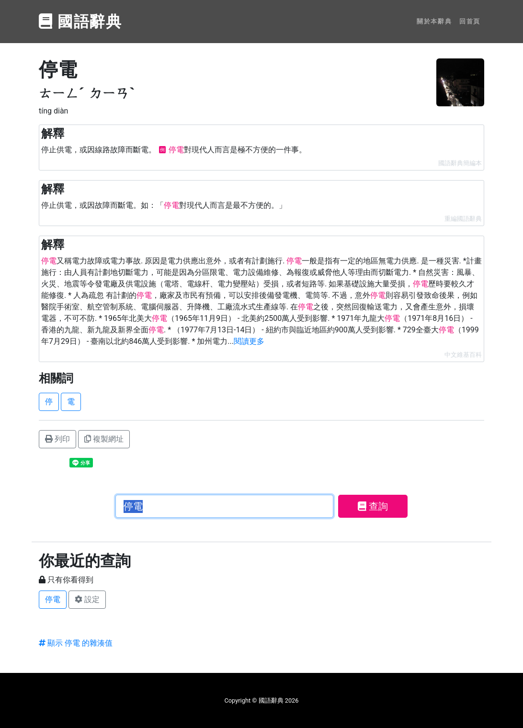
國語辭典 (80, 21)
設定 (87, 599)
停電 (52, 599)
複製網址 (104, 439)
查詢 (373, 506)
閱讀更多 (249, 341)
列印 (57, 439)
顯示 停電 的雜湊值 (76, 643)
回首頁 (469, 21)
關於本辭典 (434, 21)
